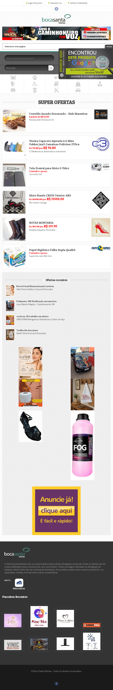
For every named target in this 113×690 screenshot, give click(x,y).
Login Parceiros (35, 3)
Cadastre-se (56, 3)
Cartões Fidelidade (78, 3)
